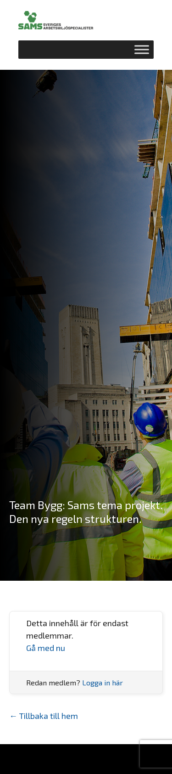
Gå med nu (45, 648)
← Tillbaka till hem (43, 716)
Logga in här (102, 682)
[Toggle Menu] (141, 49)
